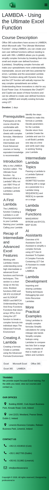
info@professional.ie (18, 468)
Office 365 (36, 364)
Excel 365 (8, 369)
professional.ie (8, 480)
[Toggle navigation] (46, 5)
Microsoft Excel (20, 364)
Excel (6, 364)
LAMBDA (21, 369)
